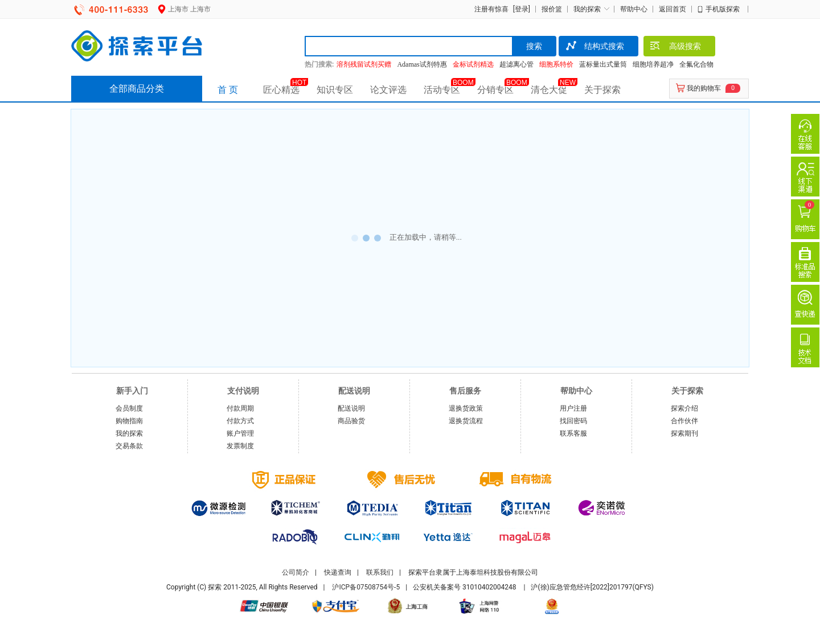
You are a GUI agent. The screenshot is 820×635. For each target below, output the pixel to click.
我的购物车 (704, 88)
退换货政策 (466, 408)
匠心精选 (281, 89)
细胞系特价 (556, 64)
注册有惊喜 (491, 9)
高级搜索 (675, 47)
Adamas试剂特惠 (421, 64)
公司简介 (295, 572)
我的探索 (587, 9)
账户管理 (240, 433)
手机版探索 (723, 9)
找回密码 (573, 421)
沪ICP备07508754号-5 (366, 587)
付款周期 (240, 408)
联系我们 (379, 572)
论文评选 (388, 89)
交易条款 (129, 446)
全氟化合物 (696, 64)
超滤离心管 (516, 64)
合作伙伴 (684, 421)
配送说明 (351, 408)
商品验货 (351, 421)
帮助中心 (633, 9)
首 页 (228, 89)
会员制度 (129, 408)
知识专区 (335, 89)
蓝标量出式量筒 (603, 64)
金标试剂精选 (473, 64)
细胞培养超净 (653, 64)
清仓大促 (549, 89)
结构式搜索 (594, 47)
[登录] (520, 9)
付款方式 (240, 421)
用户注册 (573, 408)
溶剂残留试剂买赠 (364, 64)
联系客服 (573, 433)
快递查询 (337, 572)
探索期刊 (684, 433)
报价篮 (552, 9)
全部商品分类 (136, 88)
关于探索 (602, 89)
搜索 (534, 46)
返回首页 (672, 9)
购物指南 (129, 421)
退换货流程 (466, 421)
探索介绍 (684, 408)
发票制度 (240, 446)
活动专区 (442, 89)
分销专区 (495, 89)
